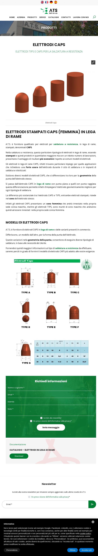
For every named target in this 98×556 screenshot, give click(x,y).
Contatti (66, 17)
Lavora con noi (81, 17)
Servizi (42, 17)
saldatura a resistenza (65, 144)
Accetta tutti (87, 550)
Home (12, 17)
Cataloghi (53, 17)
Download (19, 456)
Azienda (21, 17)
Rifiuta (72, 550)
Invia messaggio (50, 427)
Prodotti (32, 17)
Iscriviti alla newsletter (52, 418)
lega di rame (47, 229)
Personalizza (11, 550)
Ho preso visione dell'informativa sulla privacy (52, 421)
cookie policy (85, 533)
